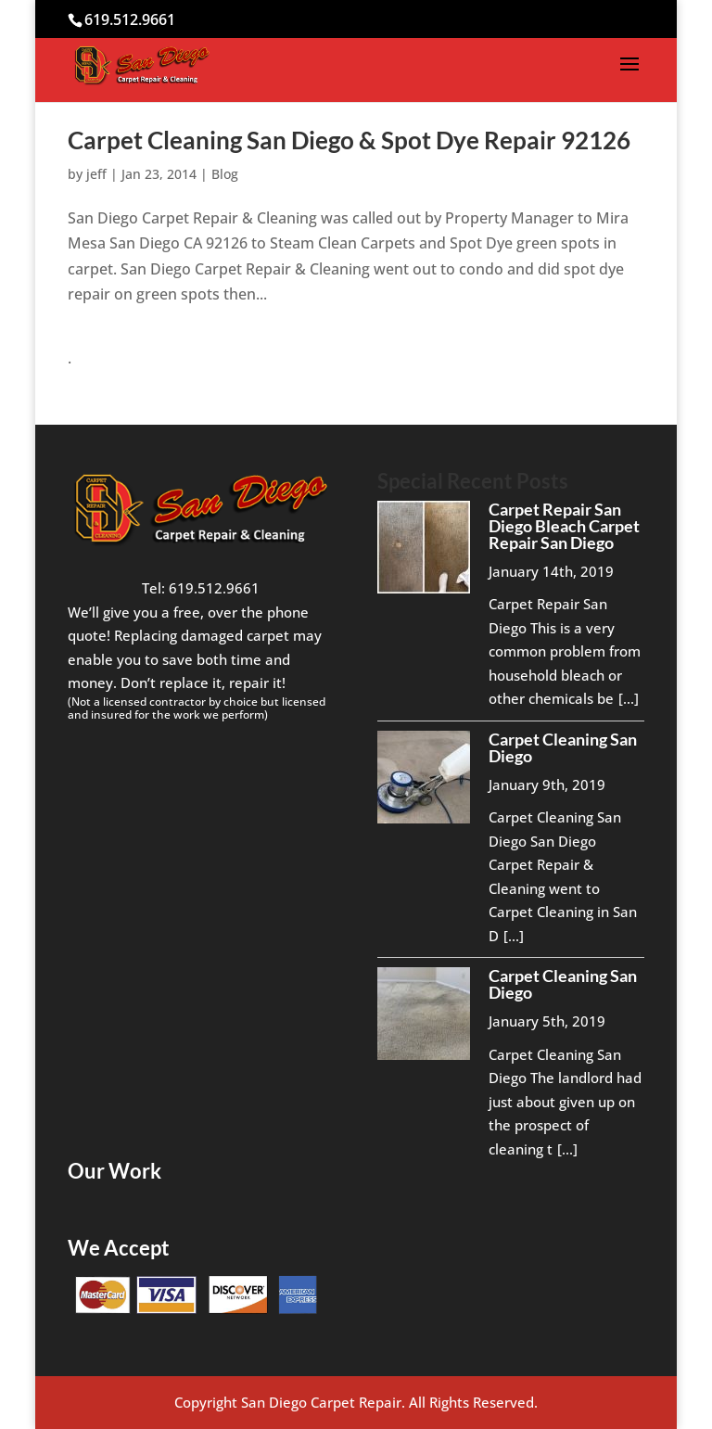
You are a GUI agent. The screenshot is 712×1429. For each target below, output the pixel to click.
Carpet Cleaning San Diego (563, 747)
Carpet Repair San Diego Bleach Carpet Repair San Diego (564, 526)
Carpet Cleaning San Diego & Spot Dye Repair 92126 (349, 140)
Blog (224, 174)
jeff (96, 174)
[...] (628, 698)
